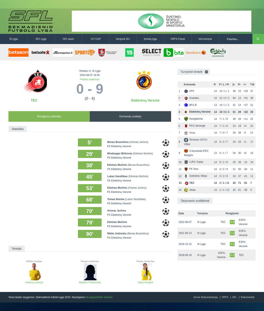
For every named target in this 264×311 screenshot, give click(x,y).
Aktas (190, 189)
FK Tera (191, 168)
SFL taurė (68, 38)
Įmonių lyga (150, 38)
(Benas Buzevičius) (139, 164)
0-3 (232, 255)
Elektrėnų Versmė (145, 100)
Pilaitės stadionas (89, 79)
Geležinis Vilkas (195, 175)
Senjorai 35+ (123, 38)
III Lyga (14, 38)
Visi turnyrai (205, 38)
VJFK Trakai (193, 161)
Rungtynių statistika (49, 116)
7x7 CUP (96, 38)
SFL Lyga (41, 38)
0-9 (232, 222)
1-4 (232, 233)
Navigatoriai (193, 118)
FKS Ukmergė (194, 125)
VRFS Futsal (177, 38)
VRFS (225, 297)
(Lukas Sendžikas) (135, 199)
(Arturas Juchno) (138, 142)
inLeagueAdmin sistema (99, 297)
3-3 (232, 244)
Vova (189, 132)
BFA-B (190, 105)
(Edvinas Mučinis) (143, 153)
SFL (234, 297)
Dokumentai (247, 297)
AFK (189, 91)
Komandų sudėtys (130, 116)
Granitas (191, 98)
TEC (34, 100)
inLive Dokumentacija (205, 297)
